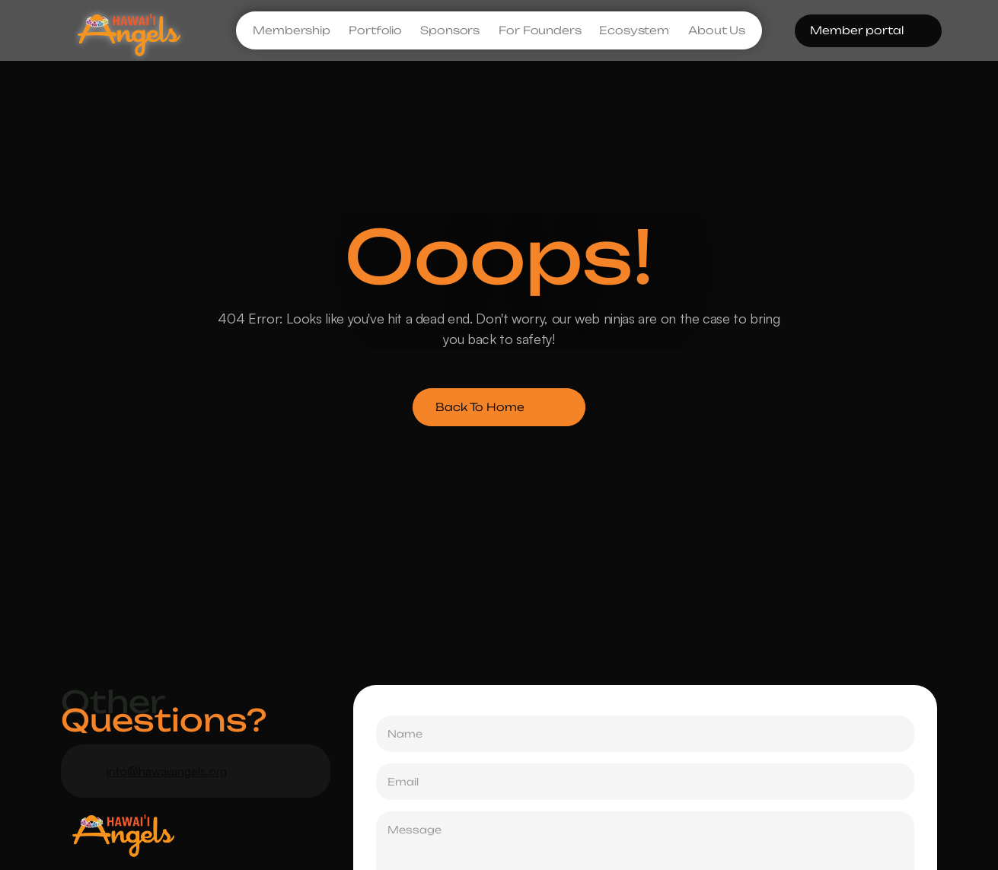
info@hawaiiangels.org (167, 771)
